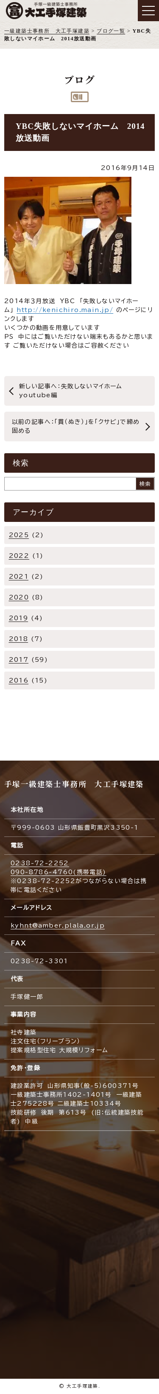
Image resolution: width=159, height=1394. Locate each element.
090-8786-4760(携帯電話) (58, 872)
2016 (19, 680)
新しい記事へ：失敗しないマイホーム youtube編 (73, 390)
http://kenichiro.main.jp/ (65, 310)
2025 (19, 535)
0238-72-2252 (40, 863)
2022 (19, 556)
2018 (18, 639)
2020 (19, 597)
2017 (19, 660)
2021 (19, 577)
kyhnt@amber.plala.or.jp (58, 925)
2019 (18, 618)
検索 (145, 483)
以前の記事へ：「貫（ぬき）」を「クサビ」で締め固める (76, 426)
